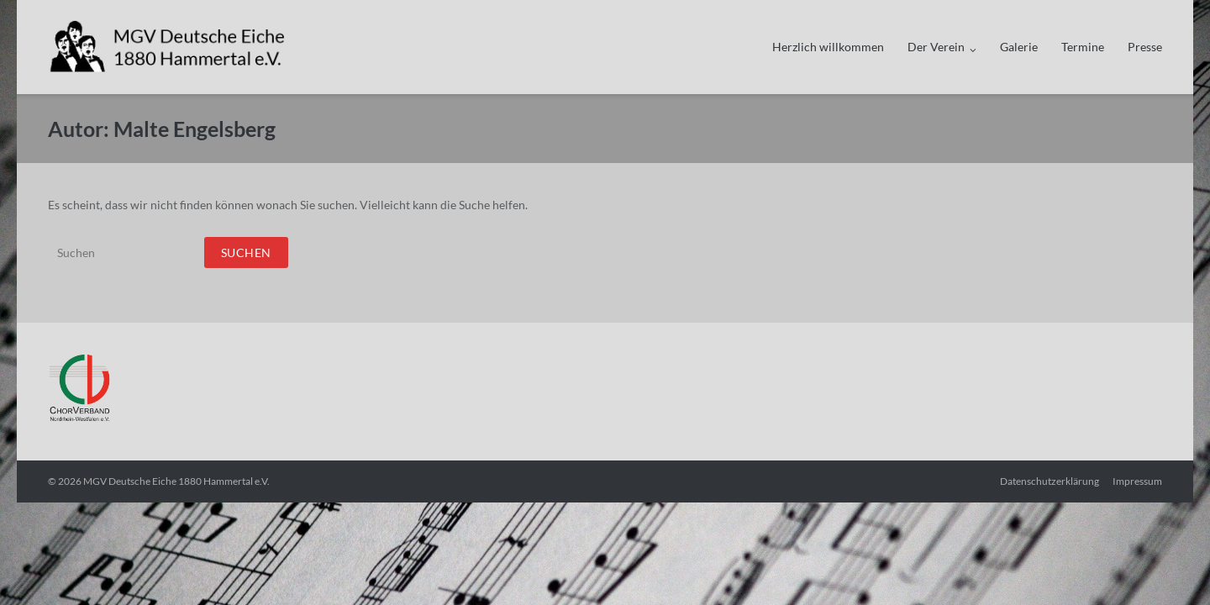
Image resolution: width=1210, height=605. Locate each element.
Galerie (1019, 46)
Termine (1082, 46)
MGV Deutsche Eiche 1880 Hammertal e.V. (176, 481)
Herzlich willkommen (828, 46)
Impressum (1137, 481)
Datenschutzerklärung (1049, 481)
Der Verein (936, 46)
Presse (1145, 46)
